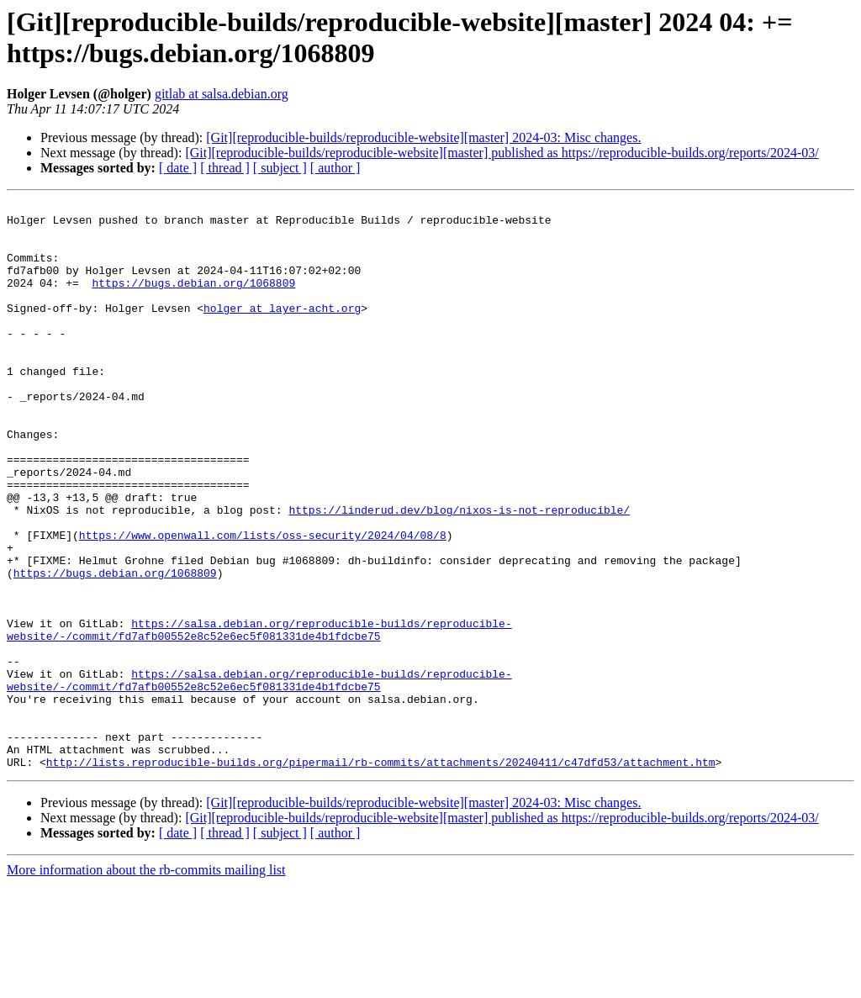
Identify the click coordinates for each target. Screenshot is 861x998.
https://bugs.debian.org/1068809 (193, 300)
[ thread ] (225, 168)
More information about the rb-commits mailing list (146, 983)
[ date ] (178, 168)
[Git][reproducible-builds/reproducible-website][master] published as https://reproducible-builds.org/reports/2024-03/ (501, 152)
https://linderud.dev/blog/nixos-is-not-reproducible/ (459, 572)
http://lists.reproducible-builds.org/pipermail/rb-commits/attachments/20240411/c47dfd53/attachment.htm (381, 875)
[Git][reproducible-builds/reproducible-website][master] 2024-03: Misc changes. (423, 137)
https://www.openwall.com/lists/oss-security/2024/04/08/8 (262, 602)
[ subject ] (280, 168)
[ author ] (335, 168)
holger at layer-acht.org (282, 330)
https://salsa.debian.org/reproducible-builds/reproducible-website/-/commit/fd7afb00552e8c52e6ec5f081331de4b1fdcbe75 (259, 716)
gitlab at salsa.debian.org (221, 94)
